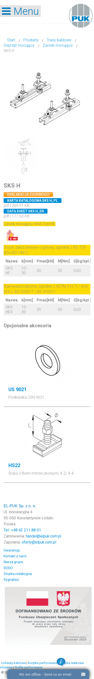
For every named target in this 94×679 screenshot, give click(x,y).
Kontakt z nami (15, 556)
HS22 (14, 465)
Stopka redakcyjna (18, 574)
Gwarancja (12, 550)
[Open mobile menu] (20, 11)
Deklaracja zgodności (28, 194)
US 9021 (17, 389)
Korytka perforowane (42, 663)
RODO (8, 568)
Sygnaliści (11, 580)
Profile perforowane (28, 667)
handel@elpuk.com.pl (43, 536)
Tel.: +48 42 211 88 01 (22, 530)
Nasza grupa (13, 562)
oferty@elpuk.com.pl (39, 542)
